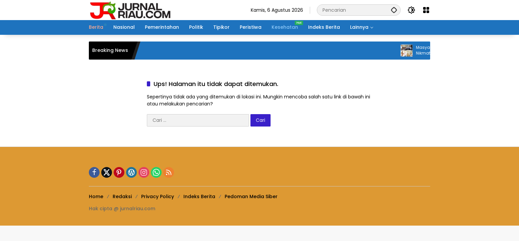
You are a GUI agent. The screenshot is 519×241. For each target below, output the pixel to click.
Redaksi (122, 196)
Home (96, 196)
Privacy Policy (157, 196)
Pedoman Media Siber (251, 196)
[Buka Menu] (426, 10)
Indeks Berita (199, 196)
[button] (394, 9)
